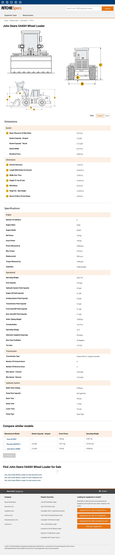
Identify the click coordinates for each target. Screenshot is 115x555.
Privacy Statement (60, 546)
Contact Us (19, 491)
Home (6, 20)
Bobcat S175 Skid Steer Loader (50, 533)
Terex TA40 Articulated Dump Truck (51, 515)
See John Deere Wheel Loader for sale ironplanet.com (23, 478)
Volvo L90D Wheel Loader (49, 524)
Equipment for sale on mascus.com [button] (94, 521)
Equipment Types (10, 15)
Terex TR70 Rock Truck (48, 506)
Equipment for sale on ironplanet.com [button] (94, 516)
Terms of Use (70, 546)
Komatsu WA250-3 (13, 444)
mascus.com (8, 515)
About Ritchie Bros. (10, 502)
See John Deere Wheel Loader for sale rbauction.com (23, 475)
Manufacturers (28, 15)
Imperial (100, 116)
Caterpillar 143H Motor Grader (50, 520)
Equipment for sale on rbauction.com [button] (94, 510)
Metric (107, 116)
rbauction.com (9, 506)
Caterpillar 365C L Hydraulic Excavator (53, 511)
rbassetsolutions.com (11, 520)
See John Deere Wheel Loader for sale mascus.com (22, 480)
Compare (9, 455)
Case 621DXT (11, 439)
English (105, 491)
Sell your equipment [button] (94, 526)
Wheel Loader (14, 20)
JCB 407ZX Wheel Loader (49, 502)
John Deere (23, 20)
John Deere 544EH (13, 449)
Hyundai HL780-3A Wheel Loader (51, 528)
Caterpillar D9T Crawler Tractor (50, 537)
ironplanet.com (9, 511)
